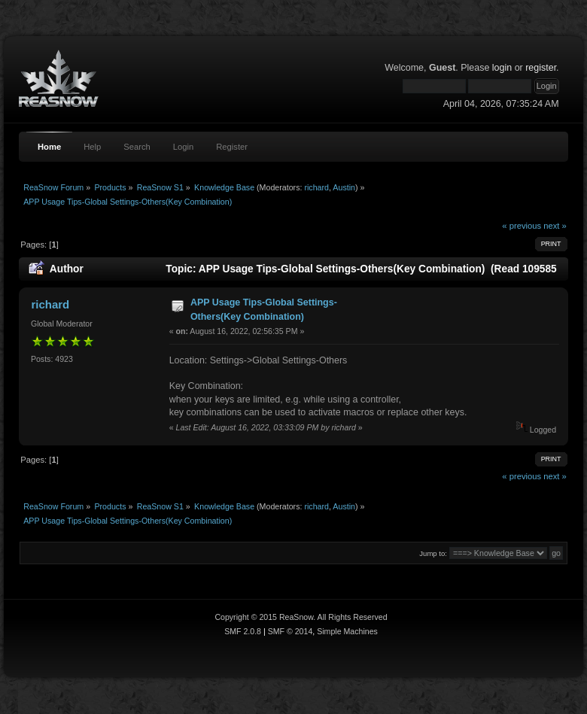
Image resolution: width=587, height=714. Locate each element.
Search (137, 146)
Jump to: (433, 553)
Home (49, 146)
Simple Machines (347, 631)
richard (316, 187)
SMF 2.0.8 (242, 631)
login (502, 67)
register (540, 67)
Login (183, 146)
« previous (521, 225)
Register (232, 146)
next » (555, 225)
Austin (344, 187)
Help (92, 146)
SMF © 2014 (290, 631)
